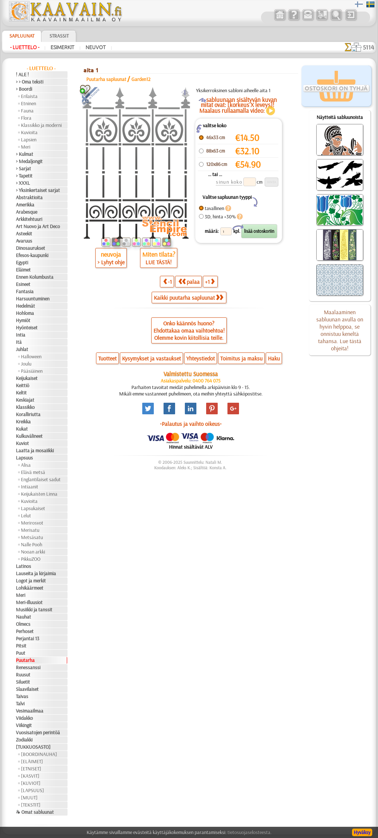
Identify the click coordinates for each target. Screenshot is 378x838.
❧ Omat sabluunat (35, 812)
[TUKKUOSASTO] (33, 747)
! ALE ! (22, 74)
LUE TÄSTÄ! (158, 262)
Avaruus (24, 241)
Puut (20, 653)
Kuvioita (29, 132)
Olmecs (23, 624)
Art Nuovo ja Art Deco (38, 226)
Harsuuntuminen (32, 298)
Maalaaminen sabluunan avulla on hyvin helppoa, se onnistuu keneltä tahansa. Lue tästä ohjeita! (339, 330)
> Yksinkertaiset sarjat (38, 190)
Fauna (27, 110)
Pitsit (21, 645)
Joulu (26, 363)
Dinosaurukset (30, 248)
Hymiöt (23, 320)
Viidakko (24, 718)
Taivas (22, 696)
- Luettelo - (24, 47)
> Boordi (24, 89)
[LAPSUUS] (32, 790)
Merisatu (30, 530)
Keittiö (22, 385)
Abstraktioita (29, 197)
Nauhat (23, 616)
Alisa (26, 465)
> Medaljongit (29, 161)
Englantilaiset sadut (41, 479)
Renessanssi (28, 667)
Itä (19, 342)
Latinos (23, 566)
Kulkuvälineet (29, 436)
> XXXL (23, 183)
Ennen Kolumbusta (34, 277)
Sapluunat (21, 36)
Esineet (23, 284)
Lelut (26, 515)
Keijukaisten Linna (39, 494)
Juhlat (22, 349)
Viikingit (24, 725)
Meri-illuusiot (29, 602)
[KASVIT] (30, 776)
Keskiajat (25, 400)
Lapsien (28, 139)
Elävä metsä (33, 472)
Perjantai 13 (27, 638)
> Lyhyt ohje (111, 262)
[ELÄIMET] (32, 761)
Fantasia (25, 291)
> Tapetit (24, 175)
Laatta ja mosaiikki (35, 450)
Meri (25, 147)
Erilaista (29, 96)
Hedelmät (25, 306)
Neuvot (96, 47)
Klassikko (25, 407)
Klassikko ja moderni (41, 125)
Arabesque (26, 212)
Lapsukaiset (33, 508)
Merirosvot (32, 523)
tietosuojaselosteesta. (249, 832)
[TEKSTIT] (30, 804)
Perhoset (25, 631)
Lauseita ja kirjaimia (36, 573)
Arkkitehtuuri (29, 219)
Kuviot (22, 443)
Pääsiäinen (32, 371)
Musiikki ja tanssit (34, 609)
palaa (189, 281)
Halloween (31, 356)
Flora (26, 118)
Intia (20, 335)
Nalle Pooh (31, 544)
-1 (167, 281)
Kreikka (23, 421)
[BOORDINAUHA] (39, 754)
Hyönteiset (27, 327)
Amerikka (25, 204)
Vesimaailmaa (29, 710)
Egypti (22, 262)
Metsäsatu (32, 537)
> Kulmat (24, 154)
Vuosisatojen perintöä (38, 732)
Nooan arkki (33, 551)
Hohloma (25, 313)
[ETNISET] (31, 768)
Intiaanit (29, 486)
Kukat (22, 429)
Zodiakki (24, 739)
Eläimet (23, 269)
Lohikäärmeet (29, 588)
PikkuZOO (30, 559)
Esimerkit (62, 47)
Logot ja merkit (31, 580)
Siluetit (23, 682)
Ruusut (23, 674)
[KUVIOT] (30, 783)
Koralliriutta (28, 414)
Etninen (28, 103)
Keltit (21, 392)
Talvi (20, 703)
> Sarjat (23, 168)
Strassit (59, 36)
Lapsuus (24, 457)
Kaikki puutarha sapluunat (188, 297)
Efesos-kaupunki (32, 255)
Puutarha (25, 660)
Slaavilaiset (27, 689)
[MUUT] (29, 797)
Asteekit (24, 233)
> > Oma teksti (29, 81)
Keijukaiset (27, 378)
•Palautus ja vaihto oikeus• (191, 423)
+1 (209, 281)
